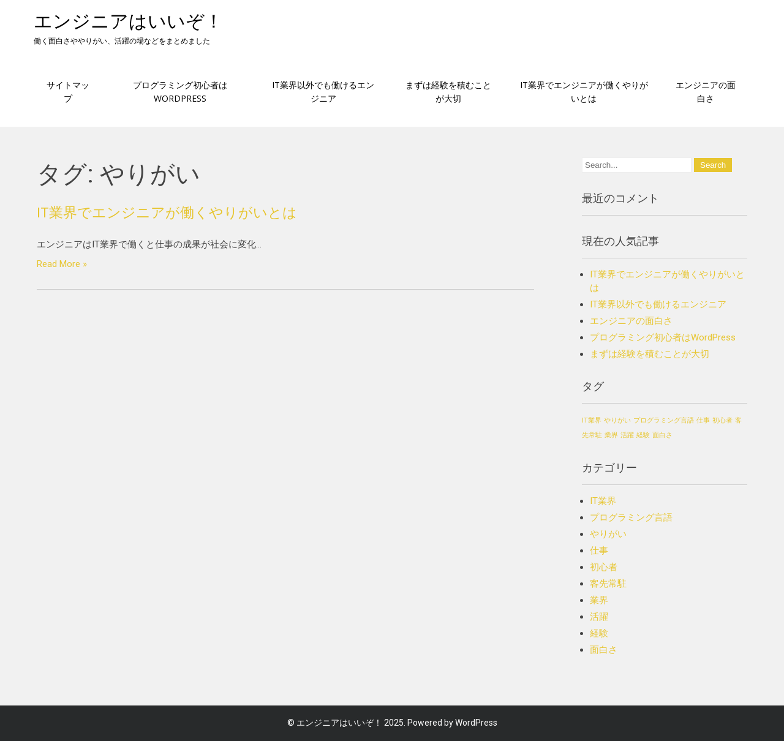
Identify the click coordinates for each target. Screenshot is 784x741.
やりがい (608, 534)
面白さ (603, 649)
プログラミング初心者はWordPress (180, 91)
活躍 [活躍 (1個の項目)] (627, 435)
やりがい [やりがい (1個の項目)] (617, 420)
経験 (599, 633)
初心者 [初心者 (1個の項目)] (722, 420)
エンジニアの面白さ (706, 91)
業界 (599, 600)
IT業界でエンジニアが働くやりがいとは (584, 91)
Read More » (62, 263)
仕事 (599, 550)
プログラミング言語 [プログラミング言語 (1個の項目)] (663, 420)
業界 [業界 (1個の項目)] (611, 435)
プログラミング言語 (631, 517)
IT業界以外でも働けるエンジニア (323, 91)
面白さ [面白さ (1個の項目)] (662, 435)
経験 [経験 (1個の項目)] (643, 435)
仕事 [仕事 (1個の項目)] (703, 420)
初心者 (603, 567)
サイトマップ (68, 91)
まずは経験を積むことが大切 (448, 91)
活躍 (599, 616)
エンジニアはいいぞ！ (128, 21)
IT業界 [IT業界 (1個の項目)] (591, 420)
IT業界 (603, 500)
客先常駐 (608, 583)
